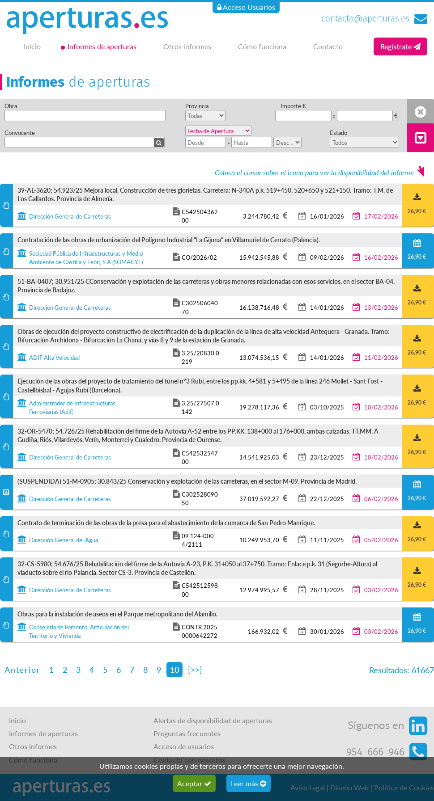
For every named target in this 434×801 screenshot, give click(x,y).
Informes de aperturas (102, 46)
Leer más (248, 783)
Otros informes (187, 46)
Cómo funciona (262, 46)
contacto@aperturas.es (365, 19)
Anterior (22, 669)
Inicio (32, 46)
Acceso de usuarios (183, 746)
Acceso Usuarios (246, 7)
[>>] (195, 669)
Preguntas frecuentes (187, 733)
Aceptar (194, 783)
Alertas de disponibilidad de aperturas (212, 720)
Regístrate (400, 46)
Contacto (328, 46)
